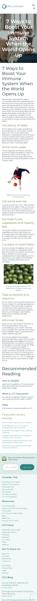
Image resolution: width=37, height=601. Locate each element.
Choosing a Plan (8, 487)
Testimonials (6, 559)
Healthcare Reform (9, 532)
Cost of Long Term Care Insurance (15, 508)
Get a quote (21, 357)
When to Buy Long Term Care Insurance (17, 422)
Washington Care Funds (11, 530)
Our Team (5, 556)
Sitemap (5, 573)
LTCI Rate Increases (9, 494)
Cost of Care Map (8, 506)
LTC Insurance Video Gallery (12, 513)
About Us (5, 554)
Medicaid (5, 535)
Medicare (5, 537)
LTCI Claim (6, 540)
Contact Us (6, 561)
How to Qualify (7, 489)
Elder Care (6, 518)
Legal (4, 570)
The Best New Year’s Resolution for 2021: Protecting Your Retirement (17, 442)
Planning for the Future (11, 482)
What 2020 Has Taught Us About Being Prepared (17, 432)
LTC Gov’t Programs (9, 497)
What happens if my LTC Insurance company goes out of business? (15, 427)
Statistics (5, 545)
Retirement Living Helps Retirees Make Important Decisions (16, 447)
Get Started (6, 565)
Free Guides (6, 511)
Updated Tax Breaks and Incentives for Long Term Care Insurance (16, 437)
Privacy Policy (7, 568)
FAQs (4, 542)
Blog (4, 516)
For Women (6, 492)
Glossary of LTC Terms (10, 521)
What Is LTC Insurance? (10, 484)
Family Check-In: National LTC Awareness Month (15, 584)
